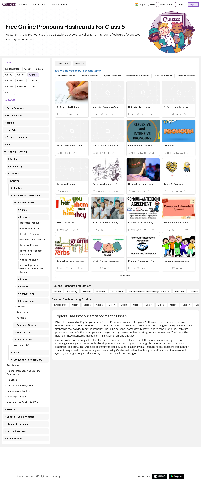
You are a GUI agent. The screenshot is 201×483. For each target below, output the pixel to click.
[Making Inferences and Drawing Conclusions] (149, 291)
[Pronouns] (63, 63)
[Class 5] (79, 63)
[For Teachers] (39, 4)
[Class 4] (111, 305)
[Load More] (125, 276)
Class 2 (39, 69)
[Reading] (87, 291)
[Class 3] (99, 305)
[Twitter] (37, 476)
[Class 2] (87, 305)
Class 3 (8, 74)
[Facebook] (42, 476)
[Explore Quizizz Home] (9, 4)
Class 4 (21, 74)
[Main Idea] (179, 291)
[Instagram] (47, 476)
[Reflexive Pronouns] (90, 76)
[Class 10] (186, 305)
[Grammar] (101, 291)
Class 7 (21, 80)
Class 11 (34, 86)
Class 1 (27, 69)
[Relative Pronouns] (112, 76)
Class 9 (9, 86)
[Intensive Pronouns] (163, 76)
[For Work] (23, 4)
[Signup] (193, 4)
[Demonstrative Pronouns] (138, 76)
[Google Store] (176, 476)
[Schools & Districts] (58, 4)
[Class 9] (173, 305)
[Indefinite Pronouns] (66, 76)
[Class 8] (161, 305)
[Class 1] (75, 305)
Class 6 (9, 80)
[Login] (181, 4)
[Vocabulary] (72, 291)
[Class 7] (148, 305)
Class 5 (33, 74)
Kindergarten (12, 69)
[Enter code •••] (167, 4)
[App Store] (160, 476)
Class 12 (9, 92)
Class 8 (33, 80)
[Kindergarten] (60, 305)
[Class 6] (136, 305)
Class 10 (21, 86)
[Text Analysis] (117, 291)
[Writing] (57, 291)
